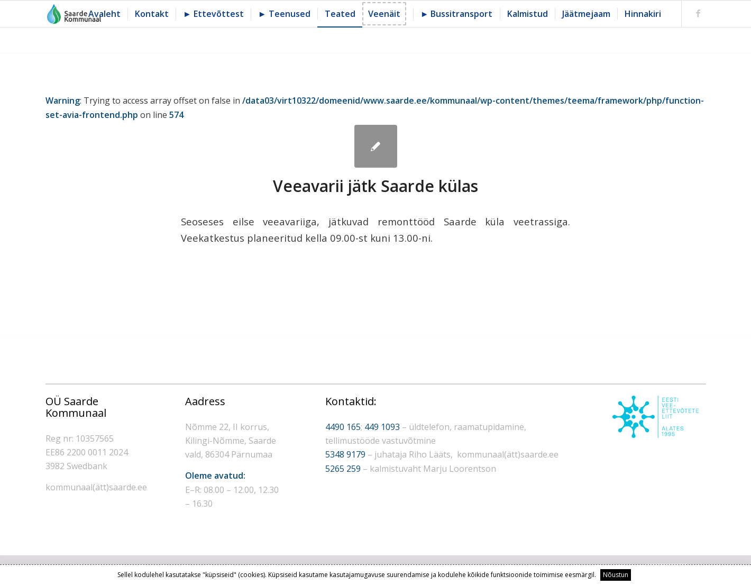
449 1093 (382, 427)
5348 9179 (345, 454)
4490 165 (343, 427)
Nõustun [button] (615, 574)
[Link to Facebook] (698, 13)
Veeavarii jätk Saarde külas (375, 186)
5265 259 (343, 468)
